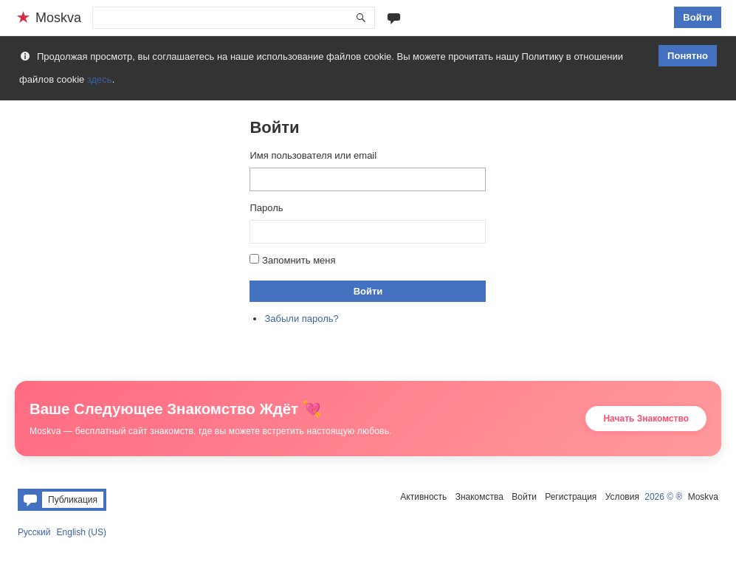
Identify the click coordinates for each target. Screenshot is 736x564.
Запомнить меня (298, 260)
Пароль (266, 207)
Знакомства (479, 497)
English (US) (81, 532)
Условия (622, 497)
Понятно (687, 55)
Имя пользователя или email (313, 155)
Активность (423, 497)
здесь (99, 79)
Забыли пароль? (301, 318)
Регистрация (570, 497)
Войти (697, 17)
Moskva (703, 497)
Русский (34, 532)
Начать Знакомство (646, 418)
